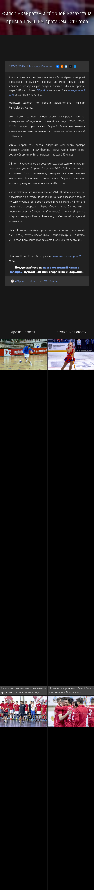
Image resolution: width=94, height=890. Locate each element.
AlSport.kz (42, 90)
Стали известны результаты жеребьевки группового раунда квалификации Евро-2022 (23, 691)
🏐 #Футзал (18, 281)
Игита (33, 281)
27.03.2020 (18, 66)
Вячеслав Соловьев (41, 66)
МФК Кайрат (50, 281)
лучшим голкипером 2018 (69, 256)
